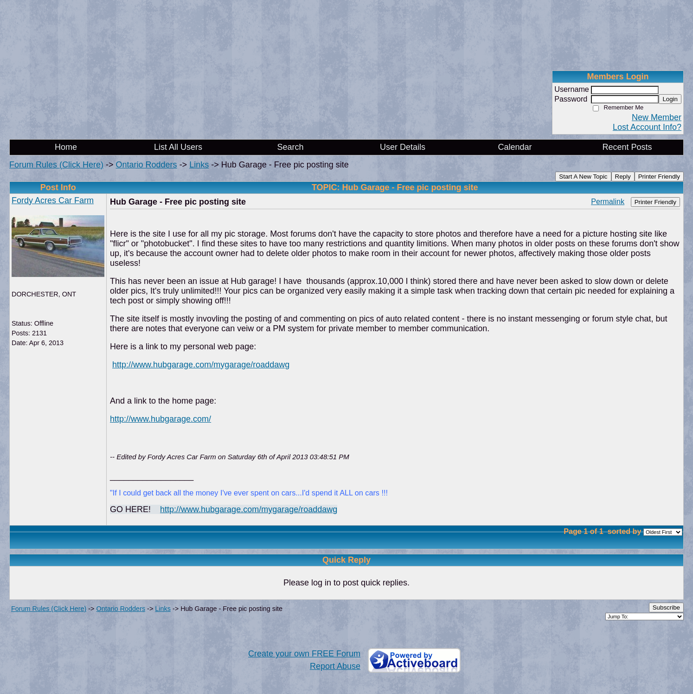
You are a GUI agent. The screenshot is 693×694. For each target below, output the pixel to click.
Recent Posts (627, 147)
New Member (656, 117)
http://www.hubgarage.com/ (160, 419)
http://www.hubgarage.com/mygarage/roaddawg (200, 364)
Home (66, 147)
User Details (402, 147)
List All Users (178, 147)
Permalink (607, 201)
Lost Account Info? (647, 127)
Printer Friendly (659, 176)
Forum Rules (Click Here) (56, 164)
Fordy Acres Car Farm (53, 200)
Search (290, 147)
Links (199, 164)
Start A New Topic (583, 176)
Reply (623, 176)
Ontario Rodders (146, 164)
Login (670, 99)
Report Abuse (335, 666)
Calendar (515, 147)
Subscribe (666, 607)
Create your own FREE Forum (304, 653)
